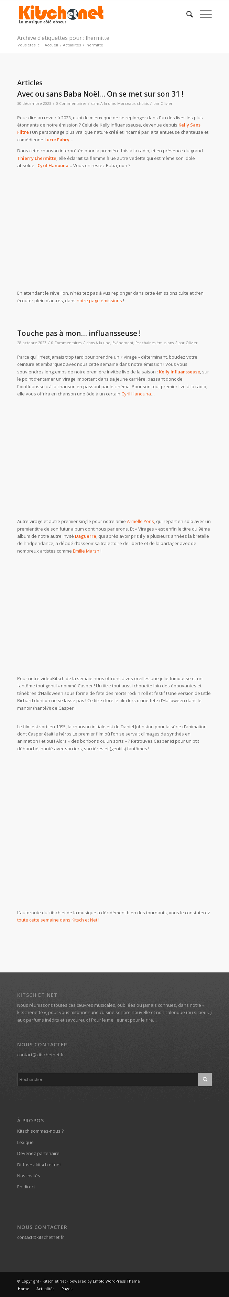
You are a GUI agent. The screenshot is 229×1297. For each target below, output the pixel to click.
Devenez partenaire (38, 1153)
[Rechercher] (186, 14)
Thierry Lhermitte (36, 158)
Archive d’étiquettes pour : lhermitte (63, 38)
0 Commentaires (71, 103)
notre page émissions (99, 300)
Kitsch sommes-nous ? (40, 1131)
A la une (107, 103)
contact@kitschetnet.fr (40, 1054)
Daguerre (85, 536)
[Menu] (202, 14)
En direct (26, 1187)
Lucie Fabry (56, 140)
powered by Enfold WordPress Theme (104, 1281)
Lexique (25, 1142)
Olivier (167, 103)
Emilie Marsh (86, 551)
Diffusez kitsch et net (39, 1165)
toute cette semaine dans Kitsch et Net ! (58, 920)
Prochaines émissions (154, 342)
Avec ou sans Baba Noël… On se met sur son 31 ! (100, 94)
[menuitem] (186, 14)
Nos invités (28, 1176)
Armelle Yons (140, 521)
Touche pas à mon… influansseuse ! (79, 333)
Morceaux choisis (133, 103)
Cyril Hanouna (52, 165)
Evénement (122, 342)
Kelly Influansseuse (179, 372)
